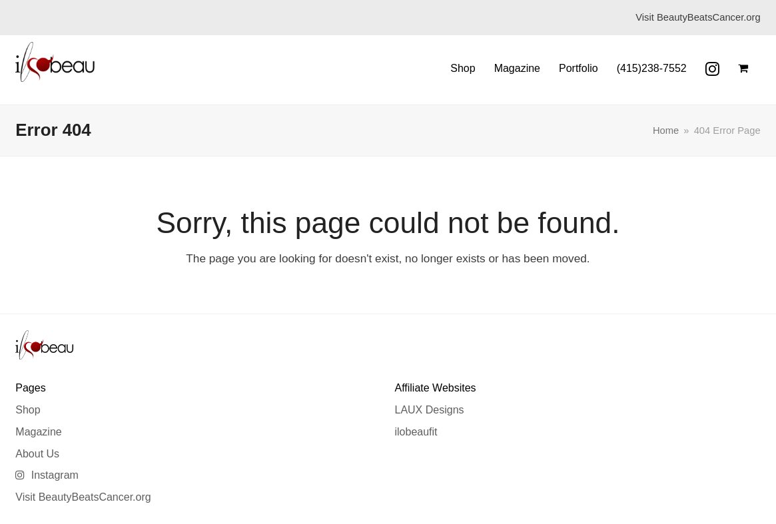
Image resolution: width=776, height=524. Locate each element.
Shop (27, 409)
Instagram (47, 475)
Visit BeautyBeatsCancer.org (83, 497)
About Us (37, 453)
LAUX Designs (429, 409)
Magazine (38, 431)
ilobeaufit (415, 431)
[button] (743, 68)
